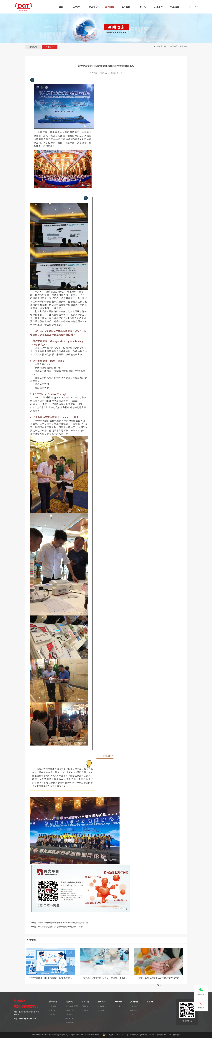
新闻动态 (109, 7)
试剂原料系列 (70, 1022)
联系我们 (174, 7)
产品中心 (93, 7)
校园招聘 (133, 1010)
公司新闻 (33, 47)
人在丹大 (133, 1014)
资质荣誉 (52, 1014)
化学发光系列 (70, 1010)
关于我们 (77, 7)
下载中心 (142, 7)
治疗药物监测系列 (71, 1006)
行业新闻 (49, 47)
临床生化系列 (70, 1018)
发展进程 (52, 1010)
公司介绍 (52, 1006)
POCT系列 (69, 1014)
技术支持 (126, 7)
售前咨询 (101, 1006)
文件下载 (117, 1006)
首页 (61, 7)
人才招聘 (158, 7)
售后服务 (101, 1010)
